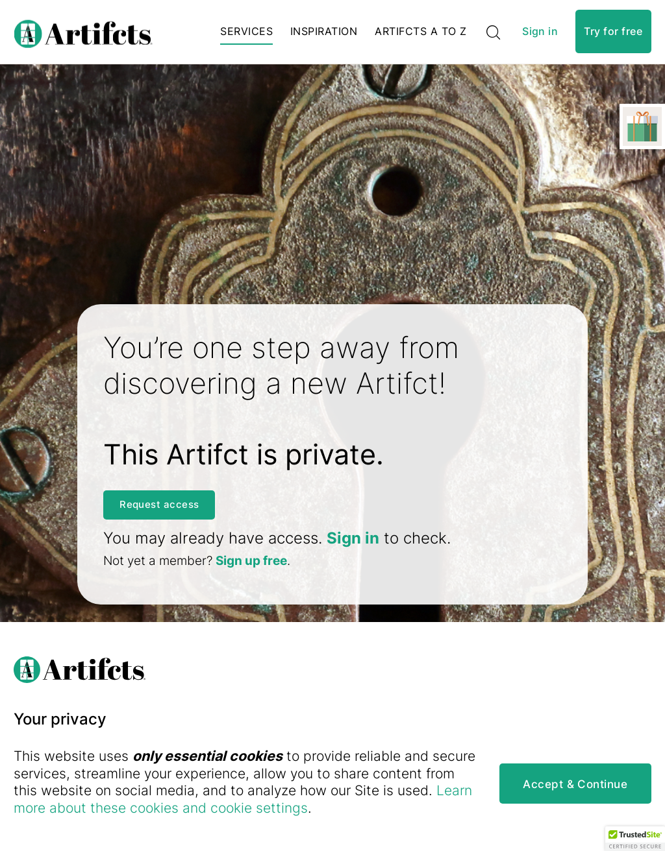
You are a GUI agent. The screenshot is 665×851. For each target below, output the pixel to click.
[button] (635, 838)
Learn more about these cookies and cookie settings (262, 807)
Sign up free (251, 565)
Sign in (540, 35)
